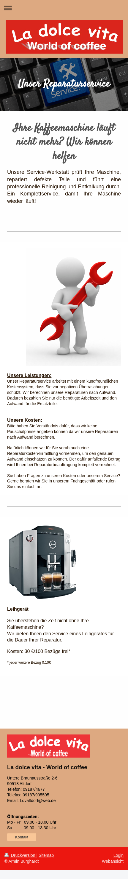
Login (118, 855)
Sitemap (46, 855)
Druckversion (20, 855)
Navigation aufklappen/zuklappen (64, 7)
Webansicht (113, 861)
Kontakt (21, 837)
